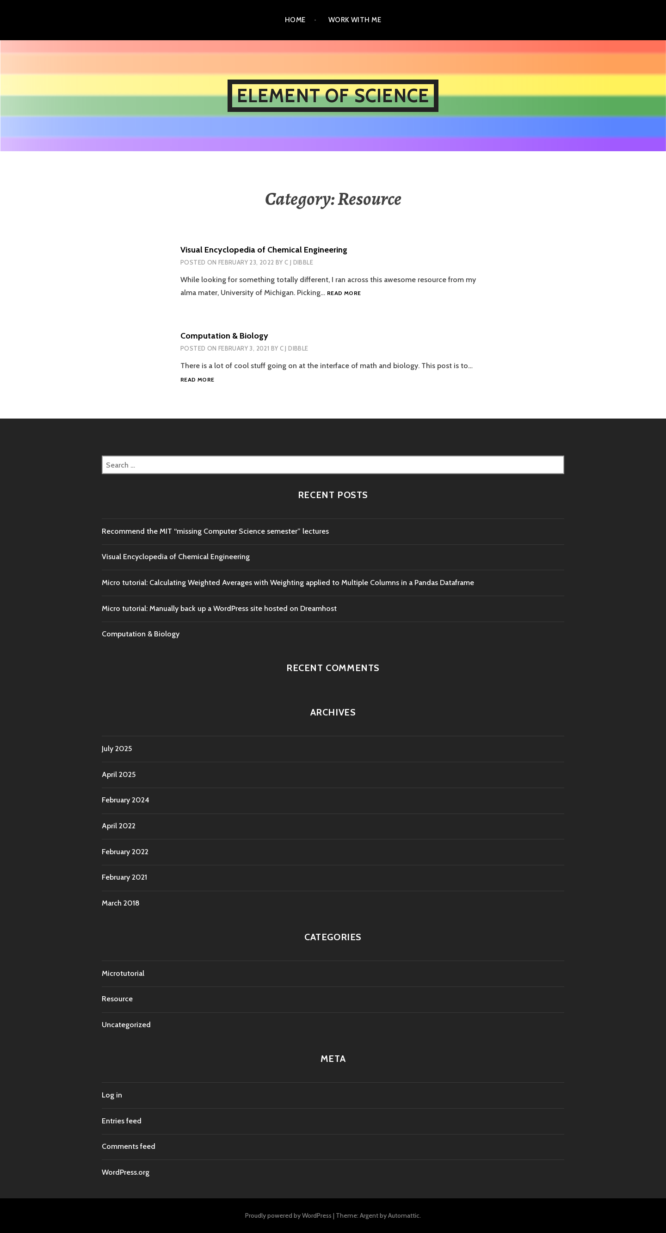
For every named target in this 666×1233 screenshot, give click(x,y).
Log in (112, 1095)
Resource (117, 998)
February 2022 (125, 851)
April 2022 (119, 825)
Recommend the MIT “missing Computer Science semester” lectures (215, 531)
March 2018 (121, 903)
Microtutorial (123, 973)
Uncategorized (126, 1024)
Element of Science (333, 95)
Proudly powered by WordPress (288, 1215)
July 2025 (117, 748)
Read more (344, 293)
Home (295, 20)
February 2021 (124, 877)
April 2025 (119, 774)
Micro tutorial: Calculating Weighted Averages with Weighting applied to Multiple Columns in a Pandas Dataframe (288, 582)
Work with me (354, 20)
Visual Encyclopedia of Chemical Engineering (263, 250)
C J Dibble (298, 262)
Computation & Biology (224, 336)
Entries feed (122, 1120)
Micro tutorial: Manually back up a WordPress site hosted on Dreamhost (219, 608)
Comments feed (128, 1146)
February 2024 (125, 799)
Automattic (403, 1215)
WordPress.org (125, 1172)
